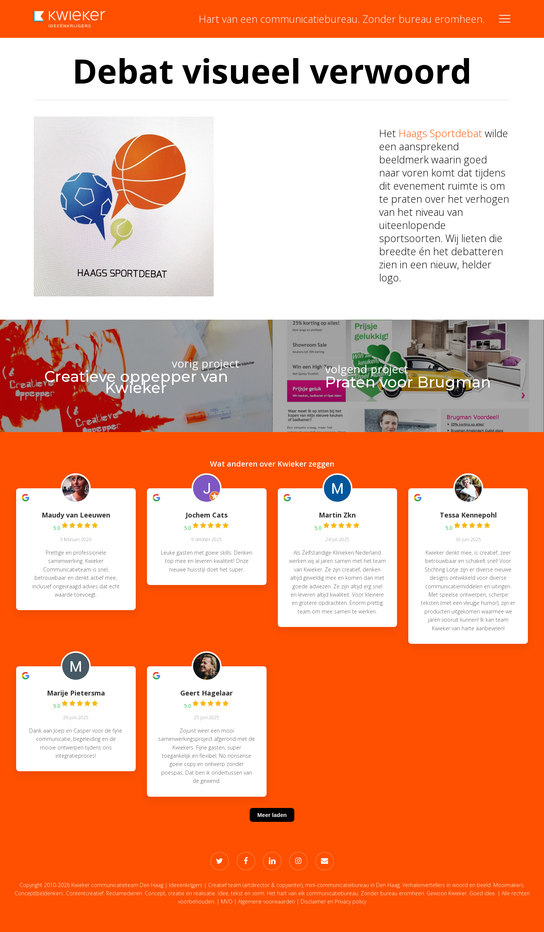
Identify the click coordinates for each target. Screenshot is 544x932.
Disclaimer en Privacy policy (333, 901)
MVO (226, 901)
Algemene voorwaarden (266, 901)
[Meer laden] (272, 824)
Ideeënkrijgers (185, 885)
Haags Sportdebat (440, 133)
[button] (504, 19)
